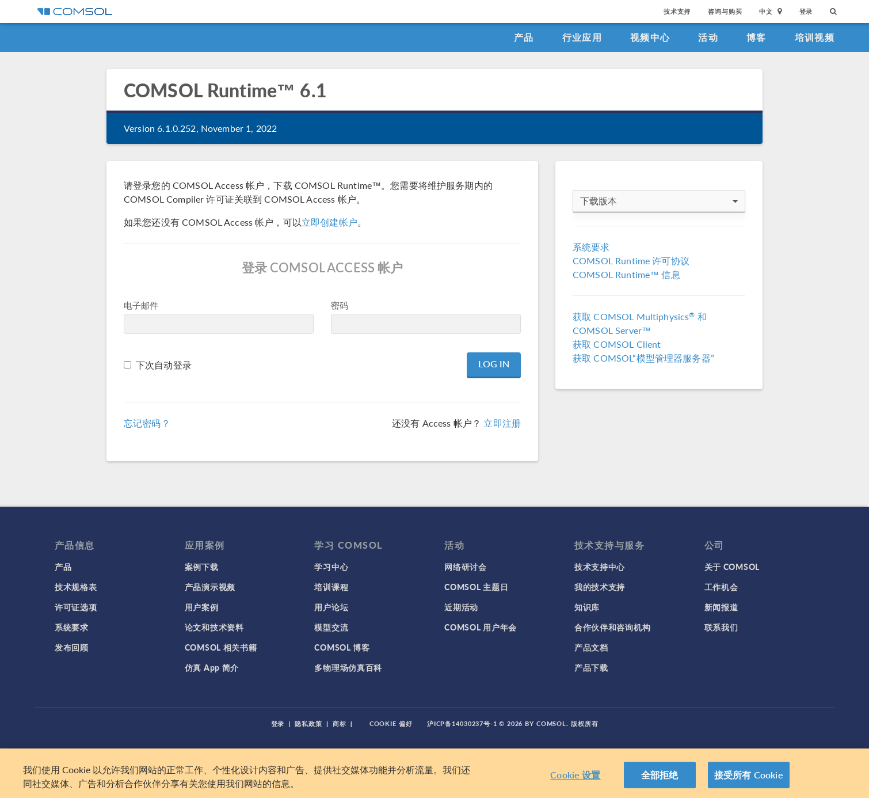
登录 (806, 11)
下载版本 (659, 201)
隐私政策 (308, 723)
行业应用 (582, 37)
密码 (339, 305)
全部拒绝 (660, 774)
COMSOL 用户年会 (480, 627)
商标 (339, 723)
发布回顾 (72, 647)
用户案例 (202, 607)
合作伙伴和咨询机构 (612, 627)
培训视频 (814, 37)
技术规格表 (76, 586)
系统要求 (591, 246)
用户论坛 (331, 607)
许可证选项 (76, 607)
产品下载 (591, 667)
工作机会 (721, 586)
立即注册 (502, 423)
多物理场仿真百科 (348, 667)
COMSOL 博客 (341, 647)
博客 (756, 37)
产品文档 (591, 647)
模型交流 (331, 627)
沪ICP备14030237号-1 (462, 723)
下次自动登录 (164, 364)
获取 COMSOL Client (617, 344)
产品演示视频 (210, 586)
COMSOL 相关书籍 (221, 647)
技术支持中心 (599, 566)
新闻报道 (721, 607)
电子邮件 (141, 305)
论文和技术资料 (214, 627)
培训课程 (331, 586)
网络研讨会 (465, 566)
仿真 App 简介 (212, 667)
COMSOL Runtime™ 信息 (626, 274)
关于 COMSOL (732, 566)
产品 (524, 37)
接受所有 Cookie (748, 774)
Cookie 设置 (575, 774)
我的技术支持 (599, 586)
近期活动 (461, 607)
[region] (434, 773)
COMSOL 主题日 (476, 586)
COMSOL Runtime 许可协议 (631, 260)
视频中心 (650, 37)
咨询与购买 (725, 11)
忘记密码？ (147, 423)
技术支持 (677, 11)
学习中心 (331, 566)
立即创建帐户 (329, 222)
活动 (708, 37)
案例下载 (202, 566)
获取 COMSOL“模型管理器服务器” (643, 357)
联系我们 (721, 627)
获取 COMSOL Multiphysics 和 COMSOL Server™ (640, 323)
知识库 (587, 607)
